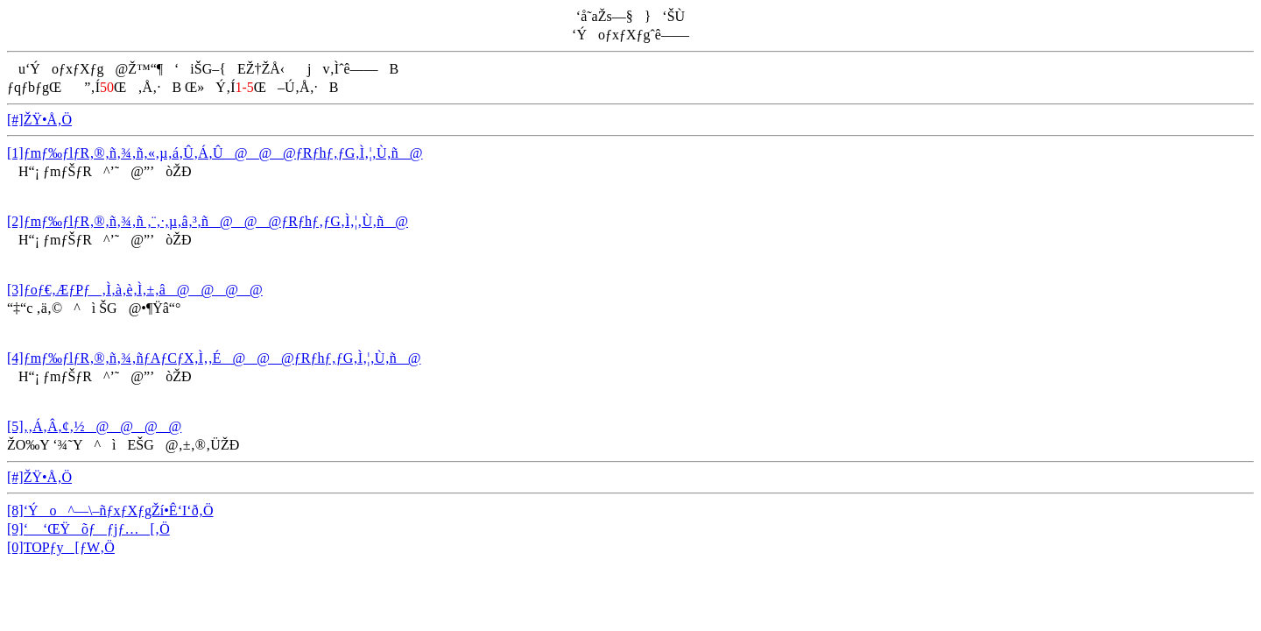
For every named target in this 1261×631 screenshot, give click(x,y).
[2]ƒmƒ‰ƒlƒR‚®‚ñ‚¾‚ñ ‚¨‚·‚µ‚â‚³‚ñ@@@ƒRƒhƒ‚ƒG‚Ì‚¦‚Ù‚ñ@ (207, 221)
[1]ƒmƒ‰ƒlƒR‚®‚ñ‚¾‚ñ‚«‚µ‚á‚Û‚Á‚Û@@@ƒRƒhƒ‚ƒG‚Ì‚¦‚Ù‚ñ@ (215, 152)
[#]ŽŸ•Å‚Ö (39, 119)
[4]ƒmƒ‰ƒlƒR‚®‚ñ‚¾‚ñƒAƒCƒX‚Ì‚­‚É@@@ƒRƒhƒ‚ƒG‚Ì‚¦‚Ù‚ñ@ (213, 358)
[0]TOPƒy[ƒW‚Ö (61, 547)
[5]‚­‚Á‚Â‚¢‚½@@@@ (94, 426)
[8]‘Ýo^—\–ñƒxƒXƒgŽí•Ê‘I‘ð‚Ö (110, 510)
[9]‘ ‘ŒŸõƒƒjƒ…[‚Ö (88, 528)
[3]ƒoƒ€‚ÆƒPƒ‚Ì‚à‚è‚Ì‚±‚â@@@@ (135, 289)
